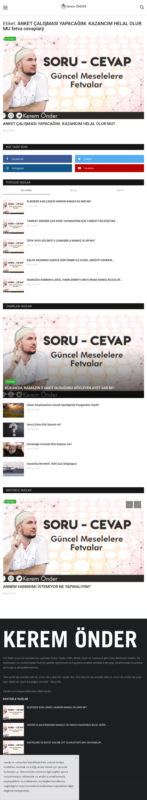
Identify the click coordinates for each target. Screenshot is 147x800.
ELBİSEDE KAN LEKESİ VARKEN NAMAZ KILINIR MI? (59, 201)
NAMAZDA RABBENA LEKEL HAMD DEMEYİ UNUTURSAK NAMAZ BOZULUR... (75, 279)
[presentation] (129, 504)
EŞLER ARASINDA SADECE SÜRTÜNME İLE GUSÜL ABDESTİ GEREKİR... (71, 260)
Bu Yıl (120, 190)
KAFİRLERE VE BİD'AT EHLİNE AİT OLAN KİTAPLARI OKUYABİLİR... (65, 742)
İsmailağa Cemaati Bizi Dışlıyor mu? (49, 444)
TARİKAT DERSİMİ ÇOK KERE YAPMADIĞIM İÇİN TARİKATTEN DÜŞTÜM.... (72, 221)
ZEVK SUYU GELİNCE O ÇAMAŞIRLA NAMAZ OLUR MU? (61, 240)
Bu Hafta (26, 190)
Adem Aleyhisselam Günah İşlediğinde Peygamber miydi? (63, 405)
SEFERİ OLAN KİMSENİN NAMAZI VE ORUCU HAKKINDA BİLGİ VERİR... (67, 724)
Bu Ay (73, 190)
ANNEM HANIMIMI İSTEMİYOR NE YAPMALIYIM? (47, 586)
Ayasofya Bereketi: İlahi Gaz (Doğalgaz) (52, 463)
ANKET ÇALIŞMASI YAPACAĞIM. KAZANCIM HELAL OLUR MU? (59, 123)
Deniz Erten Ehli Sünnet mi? (44, 424)
